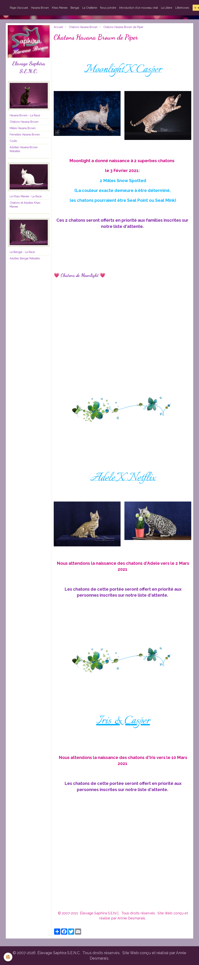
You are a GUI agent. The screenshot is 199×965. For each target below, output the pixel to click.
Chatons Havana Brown (83, 27)
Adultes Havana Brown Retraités (24, 149)
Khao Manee (59, 7)
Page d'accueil (19, 7)
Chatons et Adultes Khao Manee (25, 204)
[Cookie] (8, 957)
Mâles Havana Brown (23, 128)
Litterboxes (182, 7)
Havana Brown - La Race (25, 115)
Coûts (13, 140)
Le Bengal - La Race (22, 252)
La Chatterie (89, 7)
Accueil (58, 27)
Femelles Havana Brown (25, 134)
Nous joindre (108, 7)
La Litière (166, 7)
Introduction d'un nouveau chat (138, 7)
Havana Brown (40, 7)
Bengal (75, 7)
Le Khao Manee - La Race (26, 196)
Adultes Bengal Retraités (25, 258)
